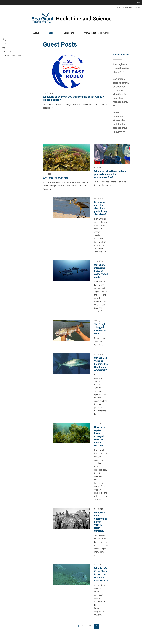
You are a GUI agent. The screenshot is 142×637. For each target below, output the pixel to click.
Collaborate (69, 33)
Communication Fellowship (96, 33)
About (36, 33)
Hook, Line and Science (84, 19)
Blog (51, 33)
